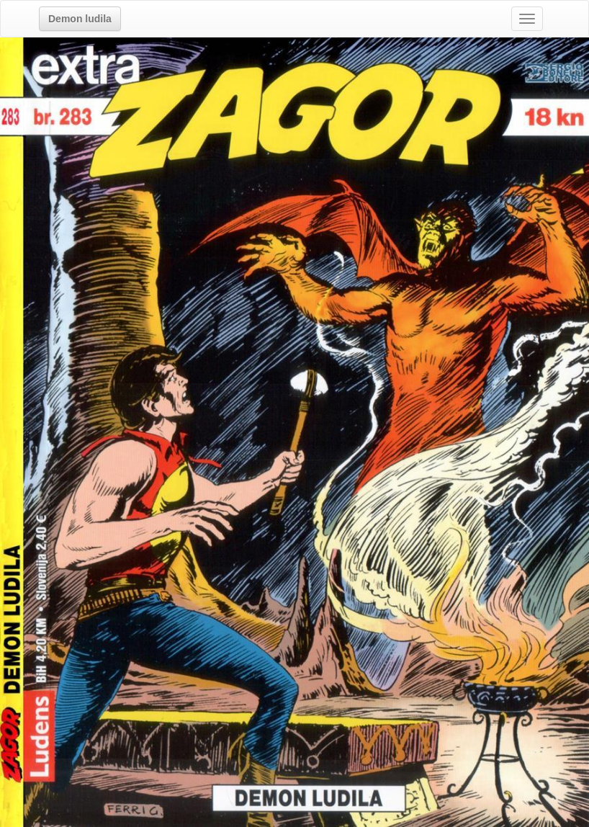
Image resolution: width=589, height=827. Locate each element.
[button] (80, 18)
